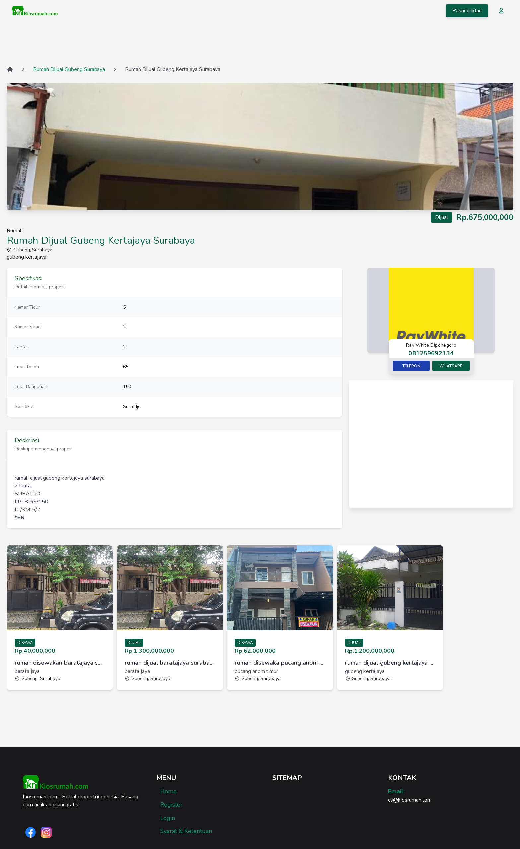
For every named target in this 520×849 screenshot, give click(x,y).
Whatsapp (451, 365)
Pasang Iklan (467, 10)
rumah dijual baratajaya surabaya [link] (170, 663)
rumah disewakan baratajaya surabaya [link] (60, 663)
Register (171, 805)
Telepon (411, 365)
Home (168, 791)
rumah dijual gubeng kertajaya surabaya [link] (390, 663)
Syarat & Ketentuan (186, 831)
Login (167, 818)
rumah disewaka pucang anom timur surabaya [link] (280, 663)
